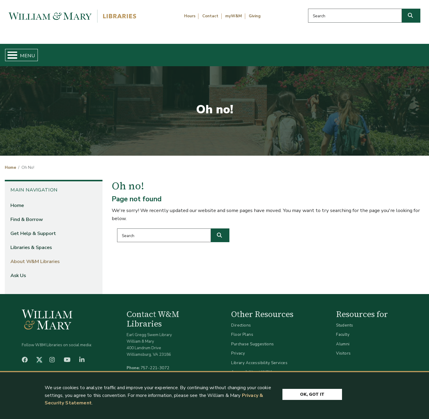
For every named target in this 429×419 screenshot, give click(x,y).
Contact (210, 16)
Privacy (238, 348)
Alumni (343, 339)
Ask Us (395, 52)
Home (32, 52)
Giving (255, 16)
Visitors (343, 348)
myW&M (233, 16)
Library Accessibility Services (259, 358)
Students (344, 320)
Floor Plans (242, 330)
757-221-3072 (155, 363)
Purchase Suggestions (252, 339)
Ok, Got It (312, 393)
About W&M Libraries (327, 52)
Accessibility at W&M (251, 367)
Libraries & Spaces (245, 52)
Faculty (342, 330)
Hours (189, 16)
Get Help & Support (165, 52)
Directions (241, 320)
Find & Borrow (90, 52)
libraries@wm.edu (156, 369)
